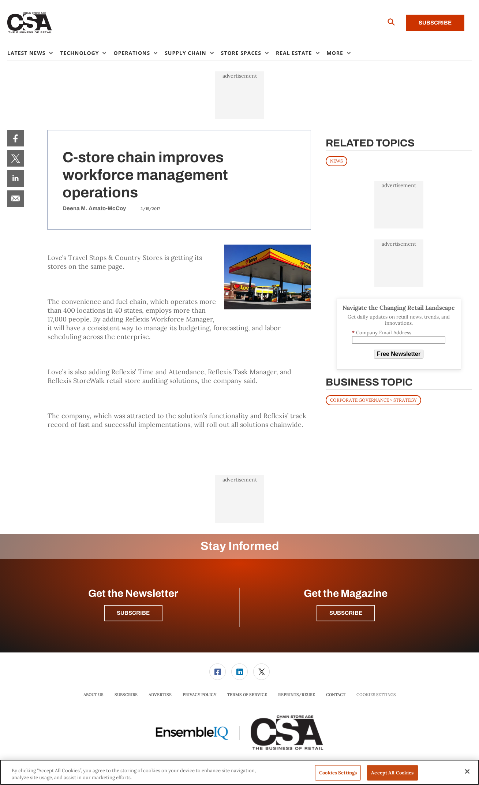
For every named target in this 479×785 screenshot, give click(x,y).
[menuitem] (33, 53)
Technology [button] (79, 52)
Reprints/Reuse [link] (296, 694)
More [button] (335, 52)
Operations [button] (131, 52)
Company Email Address (381, 333)
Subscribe (435, 23)
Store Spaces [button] (241, 52)
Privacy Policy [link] (199, 694)
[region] (239, 772)
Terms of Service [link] (247, 694)
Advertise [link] (160, 694)
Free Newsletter (398, 354)
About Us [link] (93, 694)
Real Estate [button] (294, 52)
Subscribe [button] (133, 613)
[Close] (467, 771)
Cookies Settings (376, 695)
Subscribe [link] (126, 694)
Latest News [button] (26, 52)
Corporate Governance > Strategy (373, 400)
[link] (15, 138)
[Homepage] (29, 23)
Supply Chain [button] (185, 52)
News (336, 161)
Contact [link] (335, 694)
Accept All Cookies (392, 773)
